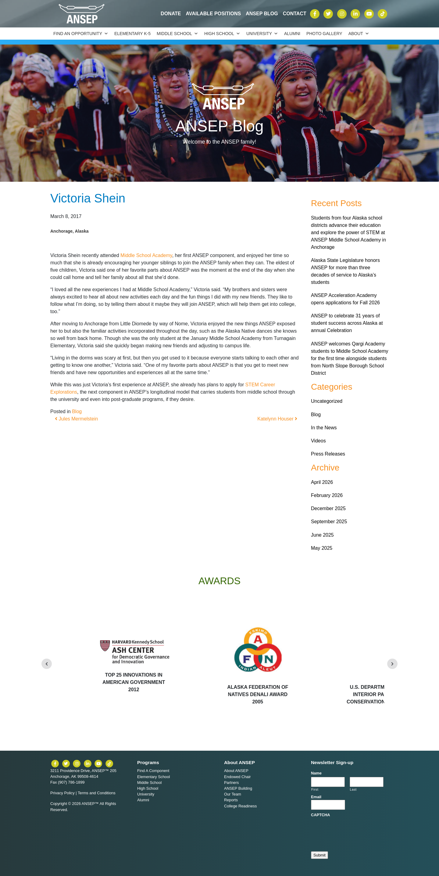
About (358, 33)
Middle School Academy (146, 255)
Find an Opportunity (80, 33)
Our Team (232, 794)
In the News (324, 427)
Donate (171, 13)
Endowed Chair (237, 776)
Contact (294, 13)
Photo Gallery (324, 33)
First (315, 789)
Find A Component (153, 770)
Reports (231, 800)
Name (316, 773)
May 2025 (321, 548)
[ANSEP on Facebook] (315, 13)
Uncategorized (326, 401)
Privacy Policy (62, 793)
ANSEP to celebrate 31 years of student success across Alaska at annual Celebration (347, 323)
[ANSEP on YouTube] (370, 13)
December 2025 (328, 508)
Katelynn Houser (277, 418)
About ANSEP (236, 770)
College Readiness (240, 806)
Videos (318, 440)
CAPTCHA (320, 815)
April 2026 (322, 482)
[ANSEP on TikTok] (383, 13)
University (262, 33)
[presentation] (357, 830)
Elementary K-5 (132, 33)
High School (222, 33)
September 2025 (329, 521)
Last (353, 789)
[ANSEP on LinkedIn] (356, 13)
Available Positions (213, 13)
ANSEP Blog (262, 13)
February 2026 (327, 495)
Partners (231, 782)
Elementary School (153, 776)
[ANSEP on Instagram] (342, 13)
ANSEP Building (238, 788)
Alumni (292, 33)
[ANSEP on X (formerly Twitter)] (329, 13)
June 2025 (322, 535)
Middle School (177, 33)
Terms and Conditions (97, 793)
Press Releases (328, 453)
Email (316, 797)
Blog (77, 411)
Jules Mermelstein (76, 418)
